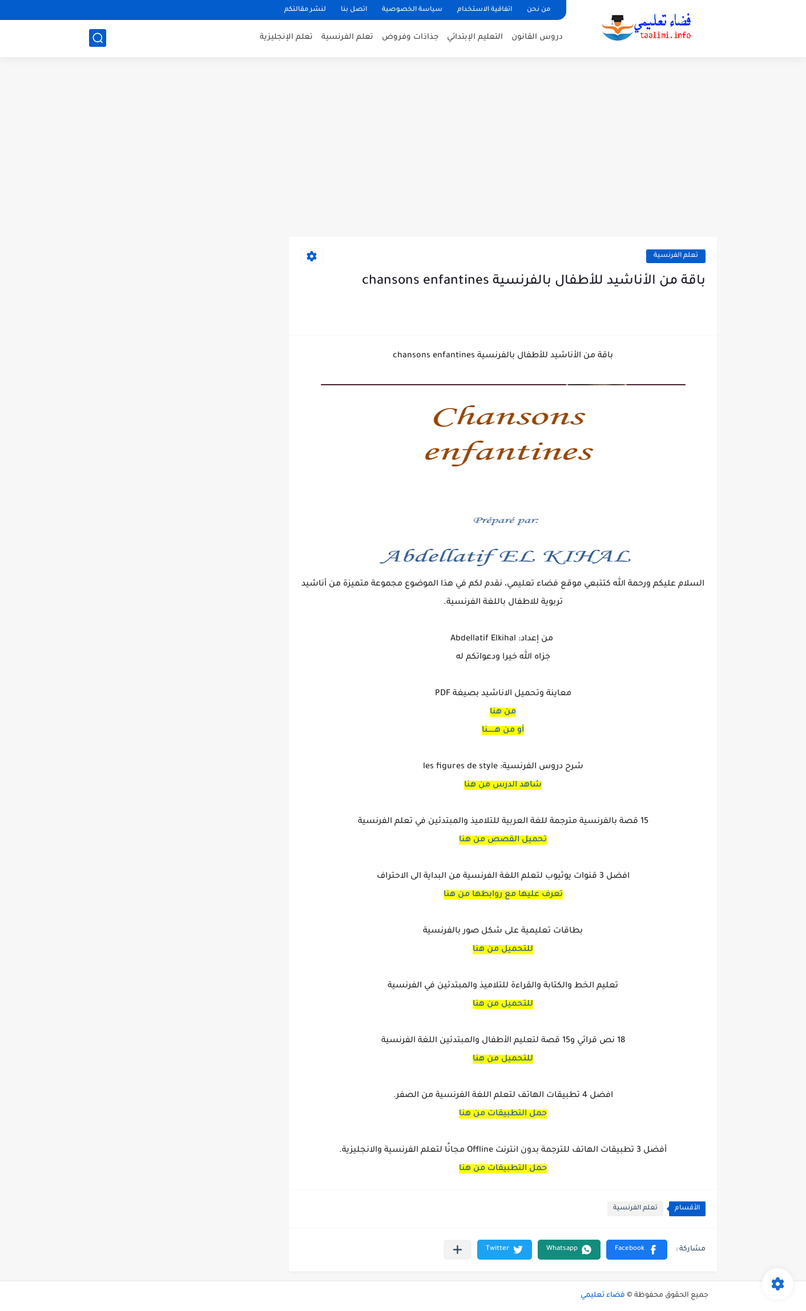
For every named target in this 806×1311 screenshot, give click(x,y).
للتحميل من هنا (503, 949)
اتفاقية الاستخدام (484, 10)
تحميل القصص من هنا (503, 840)
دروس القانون (537, 37)
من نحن (538, 10)
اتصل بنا (354, 10)
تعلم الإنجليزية (286, 37)
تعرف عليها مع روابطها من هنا (503, 894)
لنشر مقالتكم (305, 10)
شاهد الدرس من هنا (503, 785)
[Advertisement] (403, 148)
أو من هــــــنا (503, 730)
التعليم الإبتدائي (475, 37)
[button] (636, 1250)
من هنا (503, 712)
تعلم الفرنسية (347, 37)
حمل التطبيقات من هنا (503, 1114)
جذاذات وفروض (410, 37)
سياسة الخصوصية (412, 10)
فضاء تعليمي (603, 1296)
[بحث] (97, 38)
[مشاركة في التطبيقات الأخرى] (457, 1250)
